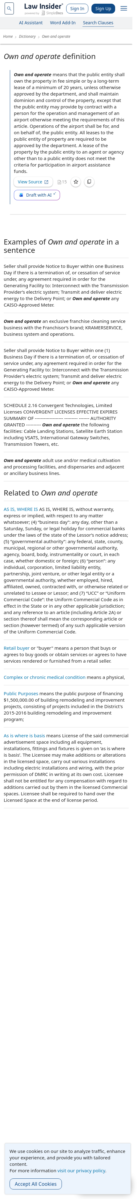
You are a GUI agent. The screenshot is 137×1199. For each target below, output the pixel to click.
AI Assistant (31, 22)
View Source (33, 182)
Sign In (77, 8)
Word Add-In (63, 22)
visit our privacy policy (81, 1170)
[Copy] (89, 182)
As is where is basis (24, 735)
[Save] (76, 182)
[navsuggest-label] (9, 8)
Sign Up (103, 8)
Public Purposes (21, 693)
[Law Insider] (44, 8)
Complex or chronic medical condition (45, 677)
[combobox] (9, 8)
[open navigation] (123, 8)
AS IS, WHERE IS (21, 509)
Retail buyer (17, 648)
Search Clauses (98, 22)
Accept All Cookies (36, 1184)
